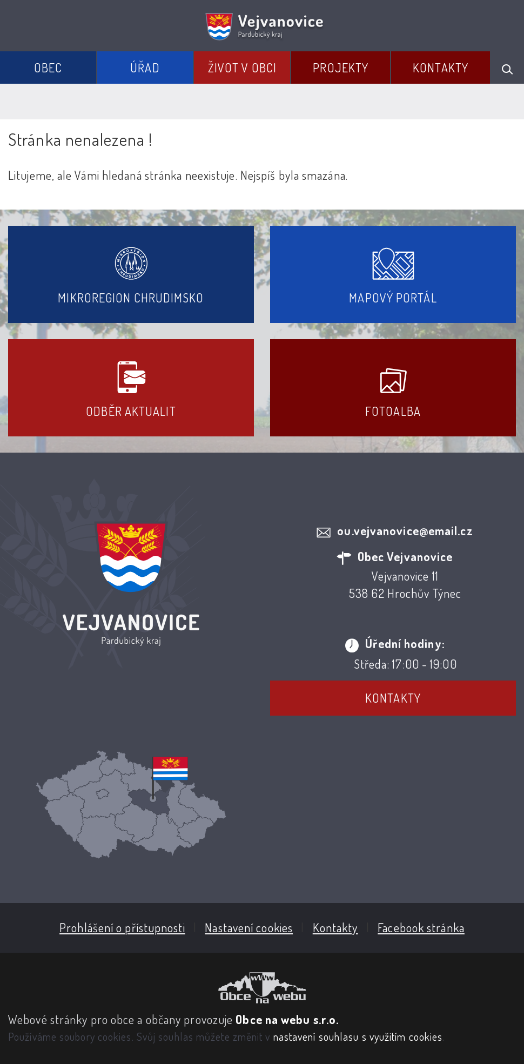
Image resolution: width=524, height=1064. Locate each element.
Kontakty (440, 67)
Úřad (144, 67)
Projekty (340, 67)
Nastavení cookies (249, 927)
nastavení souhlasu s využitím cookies (358, 1036)
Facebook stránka (421, 927)
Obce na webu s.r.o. (287, 1019)
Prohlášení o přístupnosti (122, 927)
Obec (48, 67)
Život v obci (242, 67)
